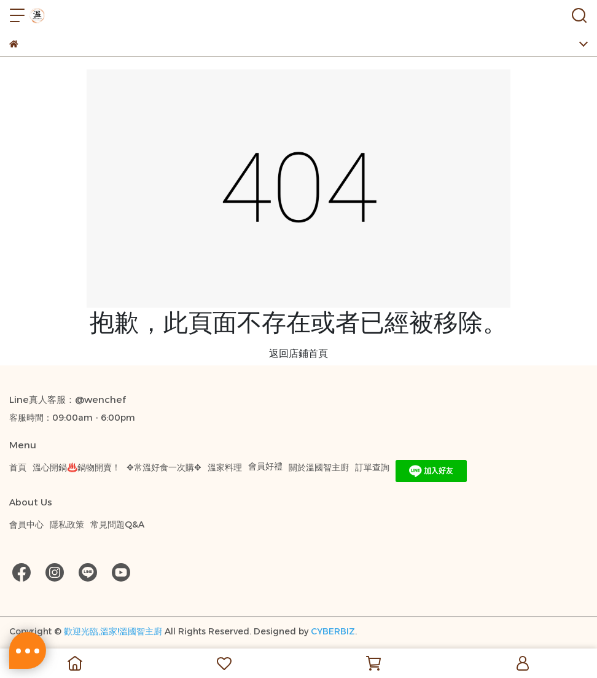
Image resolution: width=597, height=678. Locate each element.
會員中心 (26, 524)
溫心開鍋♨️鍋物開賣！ (76, 467)
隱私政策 (67, 524)
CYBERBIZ (333, 631)
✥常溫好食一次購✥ (164, 467)
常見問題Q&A (117, 524)
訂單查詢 (372, 467)
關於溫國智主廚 (319, 467)
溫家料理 (225, 467)
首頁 (17, 467)
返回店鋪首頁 (298, 353)
